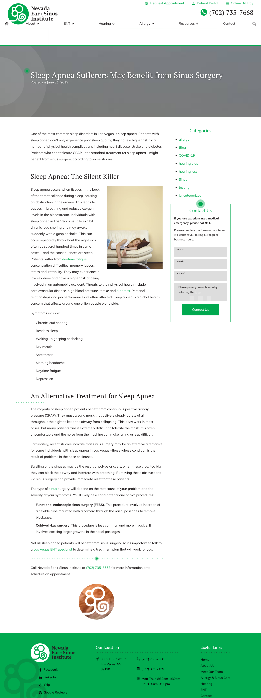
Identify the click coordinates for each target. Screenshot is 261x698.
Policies (193, 690)
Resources (198, 23)
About (93, 23)
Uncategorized (190, 179)
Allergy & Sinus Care (215, 661)
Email (180, 245)
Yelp (44, 668)
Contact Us (200, 293)
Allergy (169, 23)
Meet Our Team (212, 655)
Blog (182, 131)
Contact (228, 23)
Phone (181, 257)
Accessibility (209, 690)
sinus (53, 472)
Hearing (142, 23)
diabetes (123, 274)
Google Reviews (53, 676)
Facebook (48, 653)
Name (180, 233)
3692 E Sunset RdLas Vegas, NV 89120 (113, 647)
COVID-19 (187, 139)
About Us (207, 649)
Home (205, 643)
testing (184, 171)
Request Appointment (164, 3)
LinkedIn (47, 661)
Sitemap (225, 690)
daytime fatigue (74, 242)
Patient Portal (205, 3)
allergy (184, 123)
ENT (117, 23)
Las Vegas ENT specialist (52, 533)
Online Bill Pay (239, 3)
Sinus (183, 163)
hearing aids (188, 147)
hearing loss (188, 155)
